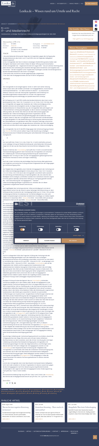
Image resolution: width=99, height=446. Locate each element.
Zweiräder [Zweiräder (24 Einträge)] (91, 88)
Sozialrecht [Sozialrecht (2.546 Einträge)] (89, 75)
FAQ (82, 3)
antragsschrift (47, 389)
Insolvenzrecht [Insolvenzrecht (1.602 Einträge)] (75, 63)
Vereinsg (43, 393)
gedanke (26, 391)
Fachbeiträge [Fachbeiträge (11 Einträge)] (74, 59)
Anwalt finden (73, 3)
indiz (44, 391)
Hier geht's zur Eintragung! (83, 39)
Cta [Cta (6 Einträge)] (94, 54)
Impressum (64, 431)
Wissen (52, 3)
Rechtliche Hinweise (74, 432)
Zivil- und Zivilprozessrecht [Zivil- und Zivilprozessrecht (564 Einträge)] (79, 88)
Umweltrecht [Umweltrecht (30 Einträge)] (91, 79)
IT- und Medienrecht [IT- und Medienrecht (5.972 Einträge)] (88, 63)
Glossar (21, 431)
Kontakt (55, 431)
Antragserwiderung (21, 389)
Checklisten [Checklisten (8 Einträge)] (80, 54)
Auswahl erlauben (49, 240)
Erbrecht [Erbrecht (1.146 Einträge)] (80, 57)
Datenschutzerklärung (41, 431)
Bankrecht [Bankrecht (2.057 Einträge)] (90, 52)
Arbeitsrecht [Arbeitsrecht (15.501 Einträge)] (82, 52)
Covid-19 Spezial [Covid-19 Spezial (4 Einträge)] (88, 54)
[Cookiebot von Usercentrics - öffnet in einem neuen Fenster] (77, 204)
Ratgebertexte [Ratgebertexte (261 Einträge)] (91, 72)
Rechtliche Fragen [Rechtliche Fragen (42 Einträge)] (79, 75)
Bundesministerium (8, 391)
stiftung (36, 393)
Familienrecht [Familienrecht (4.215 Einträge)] (83, 59)
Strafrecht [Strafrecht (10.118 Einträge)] (83, 79)
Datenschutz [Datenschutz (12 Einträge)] (73, 57)
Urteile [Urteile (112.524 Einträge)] (75, 81)
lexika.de (3, 24)
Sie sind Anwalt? (91, 3)
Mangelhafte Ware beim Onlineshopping (82, 407)
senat (29, 393)
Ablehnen (26, 240)
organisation (21, 393)
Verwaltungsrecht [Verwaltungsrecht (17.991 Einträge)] (77, 86)
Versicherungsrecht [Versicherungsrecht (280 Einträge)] (87, 83)
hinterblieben (36, 391)
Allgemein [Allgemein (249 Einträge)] (73, 52)
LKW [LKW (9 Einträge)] (92, 66)
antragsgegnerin (35, 389)
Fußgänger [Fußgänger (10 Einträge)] (91, 59)
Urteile (28, 431)
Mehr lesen (6, 419)
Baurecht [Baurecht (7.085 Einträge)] (73, 54)
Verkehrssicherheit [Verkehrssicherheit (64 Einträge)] (75, 83)
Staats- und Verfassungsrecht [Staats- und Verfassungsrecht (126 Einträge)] (79, 77)
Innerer (50, 391)
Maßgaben (11, 393)
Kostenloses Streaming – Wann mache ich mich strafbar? (49, 408)
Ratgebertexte (62, 3)
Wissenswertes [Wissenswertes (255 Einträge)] (90, 86)
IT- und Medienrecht (11, 24)
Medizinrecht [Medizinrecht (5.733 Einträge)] (74, 68)
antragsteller (59, 389)
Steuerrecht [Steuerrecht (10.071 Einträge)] (74, 79)
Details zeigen (77, 235)
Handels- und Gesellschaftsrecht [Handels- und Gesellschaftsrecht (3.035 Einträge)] (82, 61)
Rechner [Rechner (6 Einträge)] (72, 75)
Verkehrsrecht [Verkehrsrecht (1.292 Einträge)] (84, 81)
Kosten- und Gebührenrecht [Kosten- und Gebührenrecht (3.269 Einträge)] (80, 66)
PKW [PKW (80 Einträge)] (84, 72)
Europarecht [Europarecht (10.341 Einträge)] (88, 57)
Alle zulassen (73, 240)
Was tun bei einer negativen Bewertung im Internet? (15, 408)
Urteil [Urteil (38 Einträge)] (71, 81)
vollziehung (52, 393)
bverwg (19, 391)
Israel (57, 391)
